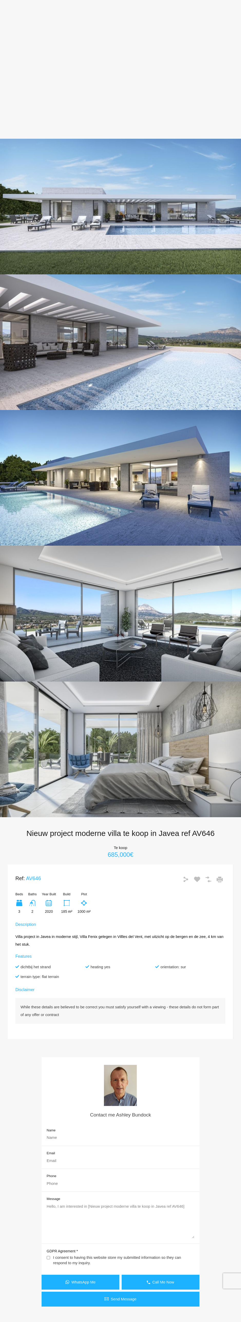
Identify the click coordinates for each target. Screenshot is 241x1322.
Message (53, 1199)
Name (51, 1130)
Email (51, 1153)
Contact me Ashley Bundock (120, 1115)
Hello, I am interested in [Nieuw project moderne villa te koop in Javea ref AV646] (120, 1221)
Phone (51, 1176)
